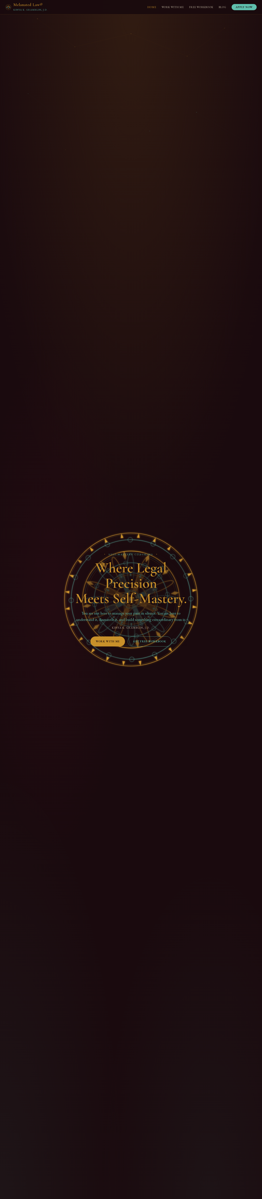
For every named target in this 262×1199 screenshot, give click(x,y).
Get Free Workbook (149, 641)
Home (151, 7)
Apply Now (244, 7)
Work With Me (173, 7)
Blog (222, 7)
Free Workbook (201, 7)
